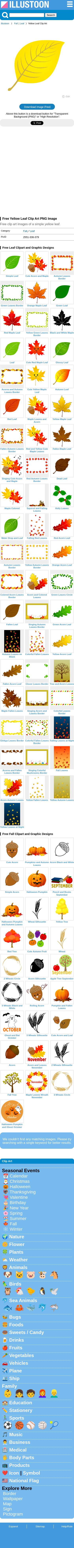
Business (19, 1442)
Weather (18, 1259)
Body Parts (21, 1457)
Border (9, 1493)
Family (9, 1386)
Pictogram (13, 1514)
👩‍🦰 (42, 1393)
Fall (16, 23)
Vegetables (21, 1355)
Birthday (18, 1202)
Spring (16, 1213)
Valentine (19, 1197)
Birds (15, 1284)
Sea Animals (23, 1300)
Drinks (16, 1340)
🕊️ (54, 1291)
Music (16, 1434)
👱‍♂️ (54, 1393)
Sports (16, 1418)
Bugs (15, 1317)
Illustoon (5, 23)
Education (20, 1402)
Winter (16, 1229)
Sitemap (40, 1526)
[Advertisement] (37, 173)
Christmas (20, 1181)
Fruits (15, 1347)
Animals (18, 1267)
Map (7, 1503)
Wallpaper (13, 1498)
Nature (16, 1236)
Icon (14, 1473)
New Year (19, 1207)
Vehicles (18, 1363)
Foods (16, 1324)
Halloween (20, 1186)
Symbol (31, 1473)
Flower (16, 1244)
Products (19, 1465)
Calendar (19, 1176)
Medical (18, 1450)
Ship (14, 1378)
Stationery (20, 1410)
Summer (18, 1218)
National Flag (24, 1480)
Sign (7, 1508)
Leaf (22, 23)
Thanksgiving (23, 1191)
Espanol (13, 1526)
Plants (16, 1252)
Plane (15, 1370)
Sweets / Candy (26, 1332)
